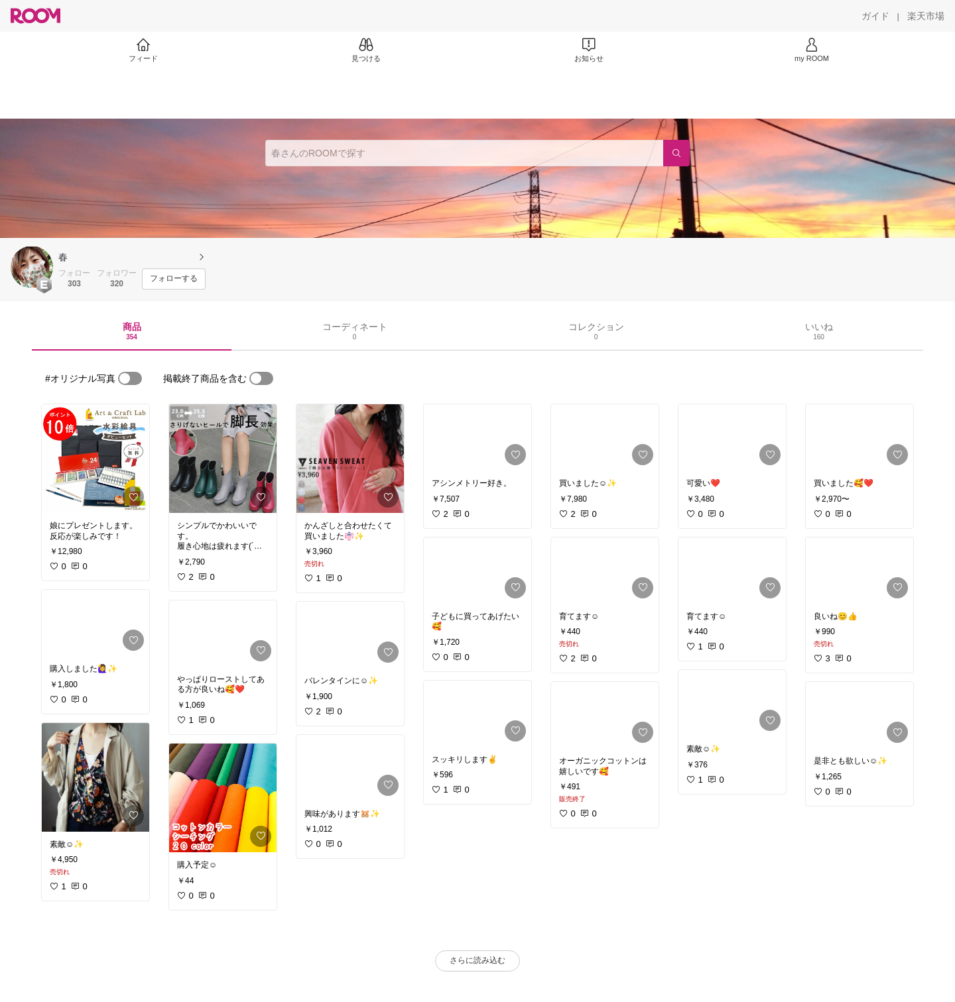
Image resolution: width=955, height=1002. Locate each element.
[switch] (130, 378)
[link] (95, 458)
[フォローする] (174, 279)
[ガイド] (875, 16)
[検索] (676, 153)
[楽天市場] (925, 16)
